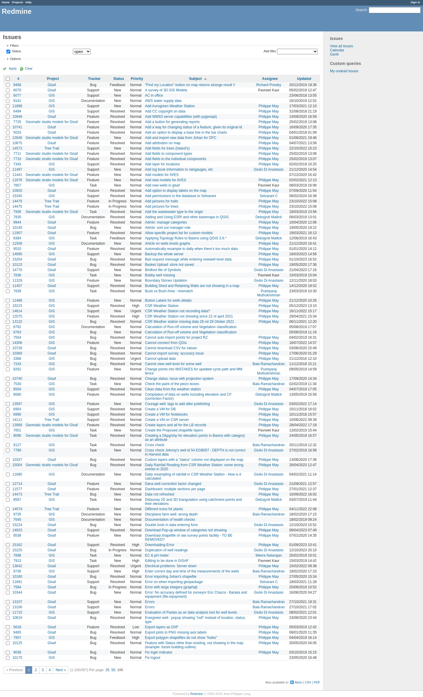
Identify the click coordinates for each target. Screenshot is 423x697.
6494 (17, 111)
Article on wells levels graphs (167, 243)
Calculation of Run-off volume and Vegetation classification (191, 327)
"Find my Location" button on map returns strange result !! (190, 85)
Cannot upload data (160, 359)
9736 (17, 571)
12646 (17, 138)
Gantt (334, 54)
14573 (17, 148)
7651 (17, 430)
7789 (17, 450)
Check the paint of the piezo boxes (172, 384)
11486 (17, 300)
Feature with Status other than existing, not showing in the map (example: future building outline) (194, 645)
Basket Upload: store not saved (169, 265)
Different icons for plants (164, 509)
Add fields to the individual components (175, 159)
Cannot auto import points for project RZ (176, 337)
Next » (61, 670)
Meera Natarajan (269, 555)
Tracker (94, 79)
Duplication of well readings (166, 550)
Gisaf (52, 85)
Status (16, 51)
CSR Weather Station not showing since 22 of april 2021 (189, 316)
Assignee (270, 79)
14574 (17, 509)
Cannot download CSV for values (171, 348)
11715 (17, 612)
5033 (17, 132)
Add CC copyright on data (165, 111)
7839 (17, 291)
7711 (17, 154)
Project (53, 79)
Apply (13, 68)
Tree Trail (51, 148)
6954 (17, 409)
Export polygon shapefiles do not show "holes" (181, 638)
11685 (17, 474)
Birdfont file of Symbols (163, 270)
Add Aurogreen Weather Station (170, 106)
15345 (17, 196)
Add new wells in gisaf (162, 185)
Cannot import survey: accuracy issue (174, 353)
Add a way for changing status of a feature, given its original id (193, 127)
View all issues (341, 46)
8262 (17, 369)
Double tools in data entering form (171, 525)
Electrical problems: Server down (171, 566)
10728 (17, 348)
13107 (17, 602)
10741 (17, 127)
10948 (17, 117)
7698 (17, 555)
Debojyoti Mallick (269, 217)
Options (15, 59)
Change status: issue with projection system (179, 379)
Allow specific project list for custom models (179, 233)
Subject (195, 79)
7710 (17, 159)
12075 (17, 316)
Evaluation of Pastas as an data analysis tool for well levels (191, 612)
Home (6, 2)
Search (361, 10)
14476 (17, 201)
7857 (17, 185)
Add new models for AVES (165, 180)
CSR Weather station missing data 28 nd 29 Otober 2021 (189, 322)
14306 (17, 343)
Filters (14, 45)
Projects (17, 2)
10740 (17, 379)
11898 (17, 106)
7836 (17, 275)
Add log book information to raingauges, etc (179, 169)
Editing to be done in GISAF (167, 561)
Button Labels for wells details (168, 300)
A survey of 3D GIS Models (166, 90)
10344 (17, 592)
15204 (17, 259)
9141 (17, 101)
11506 (17, 243)
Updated (304, 79)
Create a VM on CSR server (167, 420)
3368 (17, 359)
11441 (17, 175)
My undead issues (344, 71)
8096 (17, 436)
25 (107, 670)
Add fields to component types (168, 154)
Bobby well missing (160, 275)
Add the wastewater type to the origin (174, 212)
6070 (17, 90)
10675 (17, 143)
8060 (17, 394)
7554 (17, 337)
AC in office (154, 95)
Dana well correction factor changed (173, 484)
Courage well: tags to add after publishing (177, 404)
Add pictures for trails (161, 201)
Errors (150, 602)
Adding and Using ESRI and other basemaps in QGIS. (187, 217)
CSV (308, 682)
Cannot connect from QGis (166, 343)
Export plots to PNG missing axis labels (176, 632)
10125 (17, 643)
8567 (17, 500)
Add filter (269, 51)
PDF (317, 682)
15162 (17, 545)
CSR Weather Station (162, 306)
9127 (17, 445)
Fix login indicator (158, 652)
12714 (17, 484)
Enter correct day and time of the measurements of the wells (192, 571)
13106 (17, 607)
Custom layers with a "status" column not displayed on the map (194, 460)
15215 (17, 306)
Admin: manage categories (166, 222)
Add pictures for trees (162, 206)
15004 (17, 465)
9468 (17, 85)
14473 (17, 494)
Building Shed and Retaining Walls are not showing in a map (192, 286)
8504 (17, 389)
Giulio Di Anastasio (268, 169)
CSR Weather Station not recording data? (177, 311)
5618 (17, 627)
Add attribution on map (163, 143)
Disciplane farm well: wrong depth (171, 514)
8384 (17, 238)
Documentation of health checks (170, 520)
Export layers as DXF (161, 627)
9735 (17, 514)
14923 (17, 530)
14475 (17, 206)
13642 (17, 566)
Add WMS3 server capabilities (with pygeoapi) (181, 117)
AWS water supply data (163, 101)
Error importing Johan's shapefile (171, 577)
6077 (17, 95)
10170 (17, 658)
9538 (17, 535)
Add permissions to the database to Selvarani (180, 196)
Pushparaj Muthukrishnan (268, 293)
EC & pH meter (157, 555)
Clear (29, 68)
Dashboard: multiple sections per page (175, 489)
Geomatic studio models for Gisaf (52, 122)
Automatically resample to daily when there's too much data (191, 249)
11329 (17, 280)
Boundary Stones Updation (166, 280)
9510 (17, 249)
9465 (17, 632)
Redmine (196, 694)
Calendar (337, 50)
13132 (17, 322)
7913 (17, 561)
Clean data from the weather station (173, 389)
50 (113, 670)
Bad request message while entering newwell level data (188, 259)
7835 (17, 217)
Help (29, 2)
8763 (17, 332)
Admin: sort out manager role (168, 228)
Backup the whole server (164, 254)
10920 (17, 191)
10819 (17, 618)
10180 (17, 577)
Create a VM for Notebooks (166, 414)
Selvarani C (269, 196)
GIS (52, 95)
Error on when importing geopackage (174, 582)
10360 (17, 353)
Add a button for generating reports (172, 122)
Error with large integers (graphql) (171, 587)
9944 (17, 222)
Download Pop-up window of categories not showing (186, 530)
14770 (17, 270)
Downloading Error (159, 545)
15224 (17, 525)
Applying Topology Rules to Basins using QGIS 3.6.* (185, 238)
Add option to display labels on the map (176, 191)
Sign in (415, 2)
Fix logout (152, 658)
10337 (17, 460)
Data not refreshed (159, 494)
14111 (17, 420)
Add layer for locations (162, 164)
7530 (17, 384)
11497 (17, 169)
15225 (17, 550)
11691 (17, 582)
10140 (17, 228)
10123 (17, 265)
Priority (137, 79)
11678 (17, 180)
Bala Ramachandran (269, 364)
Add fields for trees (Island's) (167, 148)
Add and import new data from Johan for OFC (180, 138)
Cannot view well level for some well (173, 364)
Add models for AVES (162, 175)
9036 (17, 652)
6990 (17, 414)
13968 (17, 425)
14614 (17, 311)
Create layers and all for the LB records (176, 425)
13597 (17, 404)
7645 (17, 520)
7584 (17, 587)
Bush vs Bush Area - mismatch (169, 291)
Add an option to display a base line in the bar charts (186, 132)
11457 (17, 286)
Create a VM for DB (160, 409)
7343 (17, 164)
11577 (17, 489)
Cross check (154, 445)
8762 (17, 327)
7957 (17, 638)
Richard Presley (268, 85)
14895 (17, 254)
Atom (298, 682)
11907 (17, 233)
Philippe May (268, 106)
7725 (17, 122)
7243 (17, 364)
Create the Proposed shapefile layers (174, 430)
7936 (17, 212)
